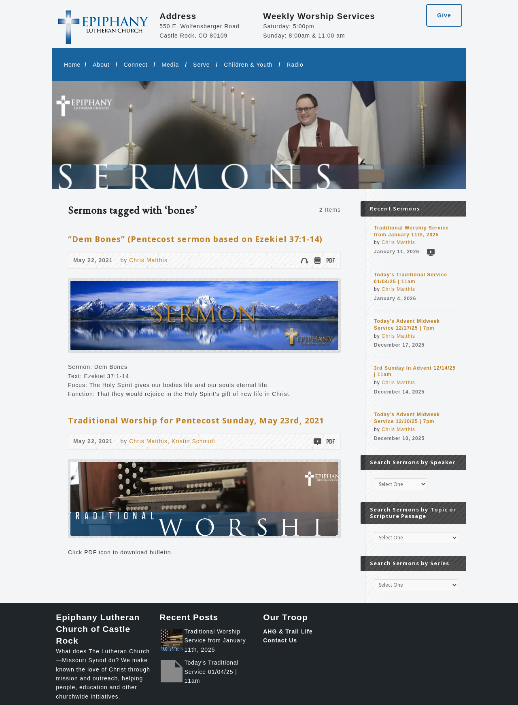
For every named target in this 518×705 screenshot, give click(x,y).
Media (170, 64)
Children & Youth (248, 64)
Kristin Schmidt (193, 441)
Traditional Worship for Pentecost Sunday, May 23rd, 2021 (196, 420)
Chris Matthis (148, 260)
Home (72, 64)
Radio (295, 64)
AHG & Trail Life (288, 631)
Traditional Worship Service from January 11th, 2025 (215, 640)
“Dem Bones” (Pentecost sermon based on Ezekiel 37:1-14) (195, 239)
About (101, 64)
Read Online (317, 260)
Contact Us (280, 640)
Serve (201, 64)
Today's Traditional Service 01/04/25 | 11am (211, 671)
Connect (135, 64)
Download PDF (330, 260)
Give (444, 15)
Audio (304, 260)
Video (317, 441)
